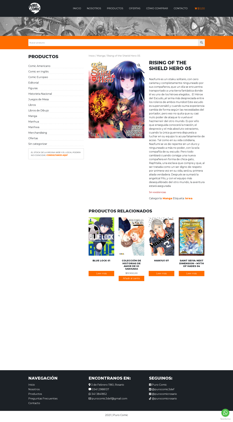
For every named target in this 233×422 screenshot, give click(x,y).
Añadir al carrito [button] (131, 278)
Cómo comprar (157, 8)
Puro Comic (158, 384)
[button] (139, 65)
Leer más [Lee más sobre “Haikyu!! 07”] (161, 273)
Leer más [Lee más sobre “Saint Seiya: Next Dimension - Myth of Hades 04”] (191, 273)
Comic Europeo (38, 77)
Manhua (33, 121)
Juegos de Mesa (38, 99)
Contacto (181, 8)
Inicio (77, 8)
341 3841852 (98, 393)
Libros (32, 104)
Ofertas (134, 8)
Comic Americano (39, 66)
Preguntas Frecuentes (42, 398)
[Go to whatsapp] (225, 413)
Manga (32, 116)
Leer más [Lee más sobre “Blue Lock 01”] (101, 273)
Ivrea (188, 198)
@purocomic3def (161, 389)
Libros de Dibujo (38, 110)
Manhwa (33, 127)
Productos (115, 8)
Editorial (33, 82)
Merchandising (37, 132)
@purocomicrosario (163, 393)
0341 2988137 (99, 389)
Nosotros (94, 8)
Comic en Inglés (38, 71)
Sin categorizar (37, 143)
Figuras (33, 88)
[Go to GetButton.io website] (225, 419)
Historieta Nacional (40, 93)
